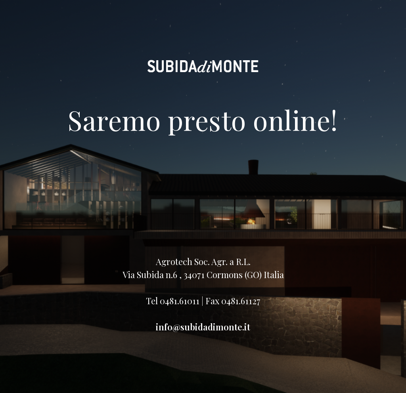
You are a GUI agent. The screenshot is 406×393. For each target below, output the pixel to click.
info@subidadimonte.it (203, 327)
